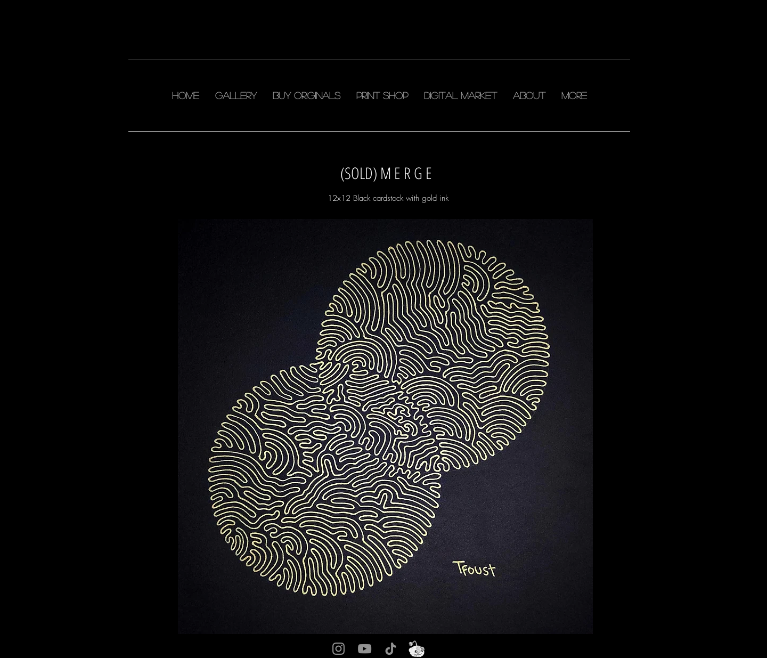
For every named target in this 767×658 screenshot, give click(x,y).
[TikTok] (390, 648)
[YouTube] (364, 648)
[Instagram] (338, 648)
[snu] (417, 648)
